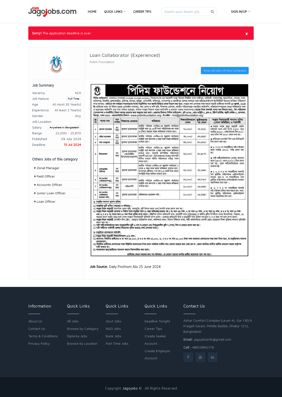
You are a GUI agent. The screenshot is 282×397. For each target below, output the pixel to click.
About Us (35, 321)
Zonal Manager (47, 168)
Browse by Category (83, 328)
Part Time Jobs (117, 343)
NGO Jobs (113, 328)
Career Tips (142, 11)
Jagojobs (130, 388)
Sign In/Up (240, 11)
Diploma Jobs (77, 336)
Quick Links (114, 11)
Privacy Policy (39, 343)
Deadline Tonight (157, 321)
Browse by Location (82, 343)
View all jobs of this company (225, 70)
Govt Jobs (113, 321)
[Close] (246, 33)
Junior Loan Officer (50, 193)
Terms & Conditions (43, 336)
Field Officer (45, 176)
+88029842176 (202, 347)
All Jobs (73, 321)
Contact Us (36, 328)
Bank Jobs (113, 336)
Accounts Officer (48, 185)
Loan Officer (45, 201)
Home (92, 11)
